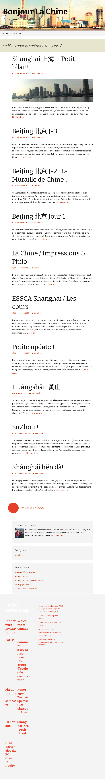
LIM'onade (10, 724)
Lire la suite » (18, 117)
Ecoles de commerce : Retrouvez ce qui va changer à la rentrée (50, 642)
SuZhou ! (25, 427)
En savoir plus (57, 535)
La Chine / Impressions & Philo (27, 589)
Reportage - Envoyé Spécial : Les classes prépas (22, 701)
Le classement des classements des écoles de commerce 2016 (49, 632)
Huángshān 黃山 (36, 387)
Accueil (6, 33)
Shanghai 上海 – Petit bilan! (25, 572)
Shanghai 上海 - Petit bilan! (23, 727)
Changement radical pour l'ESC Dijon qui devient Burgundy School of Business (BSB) (50, 609)
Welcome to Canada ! (22, 626)
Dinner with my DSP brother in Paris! (10, 630)
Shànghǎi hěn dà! (38, 467)
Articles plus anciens (26, 508)
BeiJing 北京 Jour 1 (38, 216)
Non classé (38, 73)
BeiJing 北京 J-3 (34, 131)
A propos (18, 33)
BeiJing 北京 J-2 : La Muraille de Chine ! (30, 580)
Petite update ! (33, 347)
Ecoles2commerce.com (50, 601)
